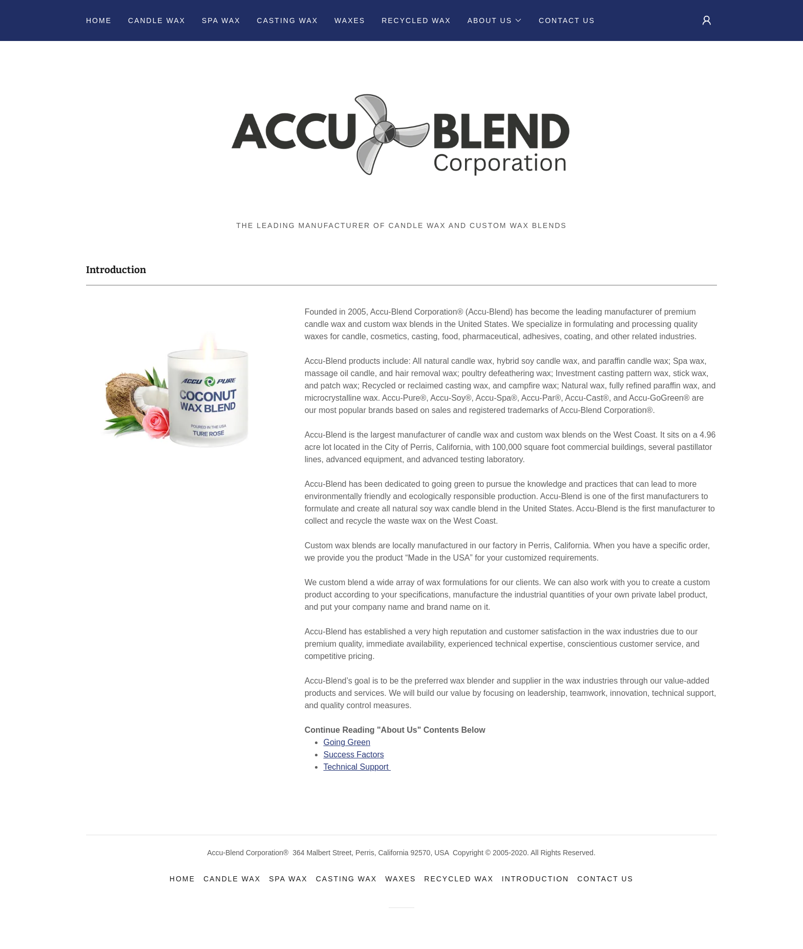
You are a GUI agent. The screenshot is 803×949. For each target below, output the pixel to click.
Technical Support (357, 766)
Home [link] (99, 20)
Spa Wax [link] (221, 20)
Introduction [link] (535, 879)
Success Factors (353, 754)
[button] (495, 20)
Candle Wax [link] (156, 20)
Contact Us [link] (567, 20)
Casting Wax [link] (288, 20)
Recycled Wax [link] (416, 20)
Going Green (346, 742)
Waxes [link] (349, 20)
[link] (401, 134)
